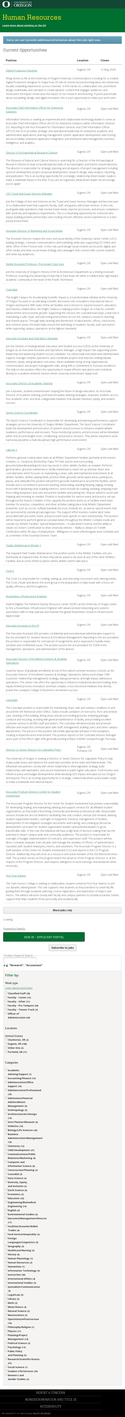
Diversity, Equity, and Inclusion (18, 1184)
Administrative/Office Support (20, 1084)
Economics (16, 1194)
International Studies (22, 1282)
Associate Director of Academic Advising (29, 383)
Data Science (17, 1178)
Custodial (15, 1174)
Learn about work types (19, 988)
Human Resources (20, 1262)
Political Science (19, 1343)
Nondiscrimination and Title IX (50, 1399)
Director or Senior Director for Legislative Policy (33, 750)
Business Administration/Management (24, 1138)
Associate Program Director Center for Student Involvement (33, 793)
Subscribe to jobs (62, 947)
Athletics (15, 1126)
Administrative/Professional (24, 1092)
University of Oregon (16, 1413)
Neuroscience (17, 1315)
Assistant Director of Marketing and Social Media (34, 231)
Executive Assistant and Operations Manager (32, 338)
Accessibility (50, 1406)
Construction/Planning (23, 1170)
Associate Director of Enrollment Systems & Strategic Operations (36, 661)
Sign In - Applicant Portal (44, 937)
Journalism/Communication (24, 1288)
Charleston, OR (18, 1039)
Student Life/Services (23, 1371)
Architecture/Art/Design (22, 1116)
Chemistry (16, 1146)
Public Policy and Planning (17, 1353)
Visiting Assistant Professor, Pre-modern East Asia (35, 264)
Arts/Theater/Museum (23, 1122)
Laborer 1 (11, 450)
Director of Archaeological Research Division (32, 152)
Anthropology (17, 1110)
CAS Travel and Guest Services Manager (29, 193)
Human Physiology (20, 1258)
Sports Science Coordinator (22, 412)
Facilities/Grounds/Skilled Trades (23, 1228)
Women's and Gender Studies (18, 1377)
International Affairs (21, 1278)
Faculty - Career (19, 997)
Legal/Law (15, 1294)
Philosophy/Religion (21, 1327)
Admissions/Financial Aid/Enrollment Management (20, 1102)
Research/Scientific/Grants (24, 1361)
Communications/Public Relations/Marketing (22, 1156)
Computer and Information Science (21, 1164)
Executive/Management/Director (24, 1220)
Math (12, 1302)
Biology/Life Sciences (22, 1130)
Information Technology (24, 1270)
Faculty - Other (19, 1001)
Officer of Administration (19, 1015)
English (14, 1210)
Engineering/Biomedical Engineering (22, 1204)
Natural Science (19, 1311)
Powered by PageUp (14, 928)
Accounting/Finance (22, 1078)
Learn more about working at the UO (24, 25)
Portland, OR (17, 1051)
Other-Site (15, 1047)
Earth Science (17, 1190)
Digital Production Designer (21, 70)
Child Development (21, 1150)
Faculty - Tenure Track (23, 1009)
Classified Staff (19, 993)
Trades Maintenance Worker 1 (23, 545)
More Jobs (62, 910)
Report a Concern (50, 1392)
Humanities (16, 1266)
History (14, 1254)
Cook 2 (10, 571)
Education (16, 1198)
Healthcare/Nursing (21, 1250)
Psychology (17, 1347)
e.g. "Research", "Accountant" (23, 965)
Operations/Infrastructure (23, 1321)
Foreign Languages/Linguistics (23, 1240)
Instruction (16, 1274)
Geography (16, 1246)
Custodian (12, 289)
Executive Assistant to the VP (22, 625)
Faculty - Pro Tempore (23, 1005)
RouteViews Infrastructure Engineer (26, 596)
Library (13, 1298)
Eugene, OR (17, 1043)
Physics (14, 1331)
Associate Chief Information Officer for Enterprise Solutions (34, 109)
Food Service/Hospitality (24, 1234)
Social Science (18, 1367)
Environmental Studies (23, 1214)
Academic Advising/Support (19, 1072)
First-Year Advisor (16, 875)
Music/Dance (17, 1306)
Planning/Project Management (18, 1337)
